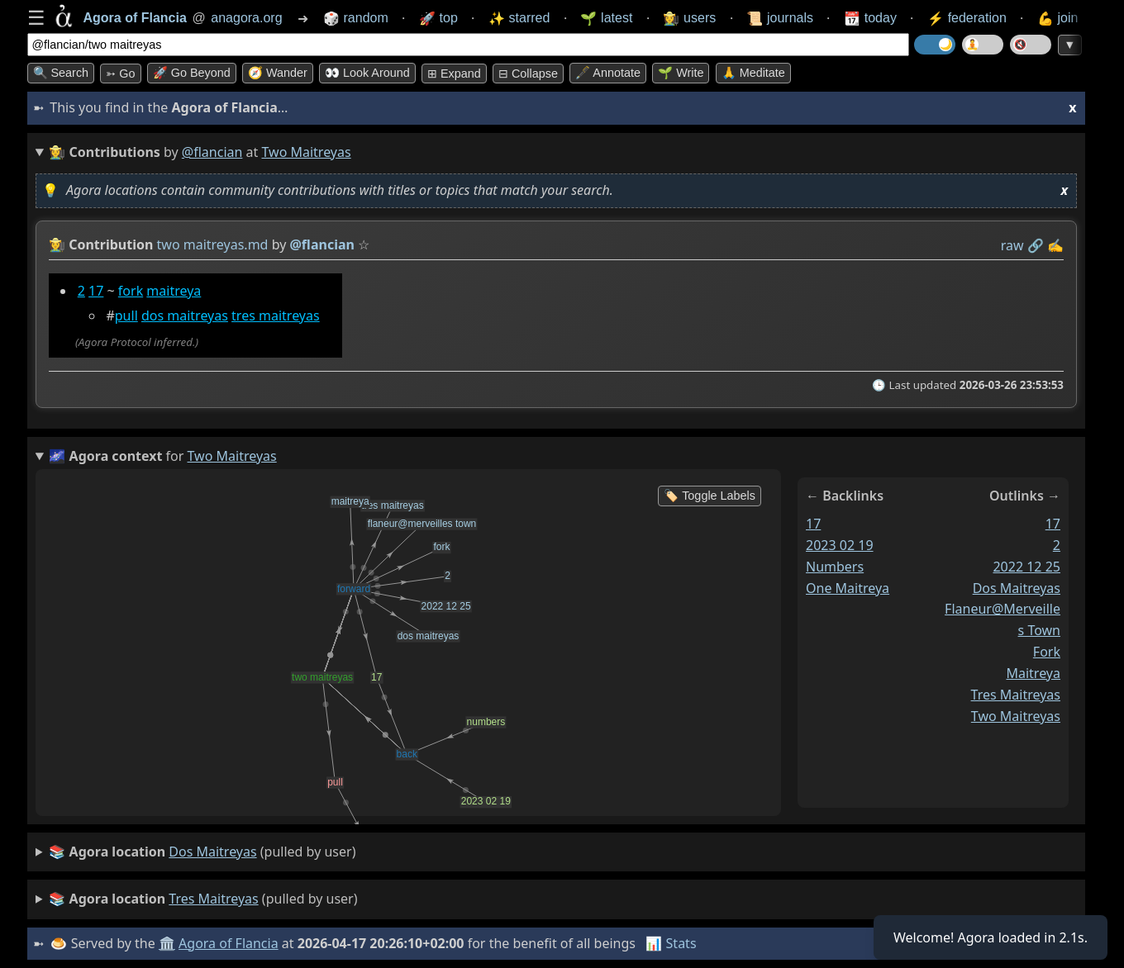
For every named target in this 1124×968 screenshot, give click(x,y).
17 (95, 291)
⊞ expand (454, 73)
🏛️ (167, 943)
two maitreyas (1015, 716)
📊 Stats (670, 943)
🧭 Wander (277, 72)
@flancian (212, 152)
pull (125, 315)
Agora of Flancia (229, 943)
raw (1011, 245)
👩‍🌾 (57, 244)
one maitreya (847, 588)
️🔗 (1034, 245)
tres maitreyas (275, 315)
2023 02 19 (840, 545)
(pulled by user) (202, 852)
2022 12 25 (1026, 567)
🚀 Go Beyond (192, 72)
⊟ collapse (528, 73)
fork (129, 291)
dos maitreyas (183, 315)
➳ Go (120, 73)
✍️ (1055, 245)
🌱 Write (680, 72)
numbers (835, 567)
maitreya (173, 291)
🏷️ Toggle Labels (709, 495)
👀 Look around (367, 72)
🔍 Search (61, 72)
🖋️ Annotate (608, 72)
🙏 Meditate (753, 72)
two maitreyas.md (212, 244)
